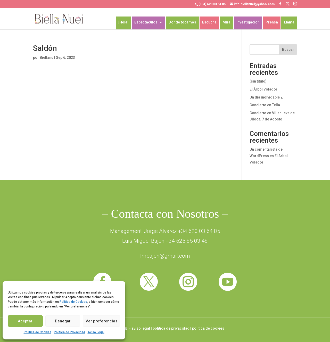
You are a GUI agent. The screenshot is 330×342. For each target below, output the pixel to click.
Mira (226, 22)
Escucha (209, 22)
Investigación (248, 22)
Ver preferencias (101, 321)
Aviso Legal (96, 332)
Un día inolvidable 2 (266, 97)
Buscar (288, 49)
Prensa (272, 22)
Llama (289, 22)
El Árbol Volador (263, 89)
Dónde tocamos (182, 22)
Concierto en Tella (265, 105)
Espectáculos (146, 22)
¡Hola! (123, 22)
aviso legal (140, 328)
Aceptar (25, 321)
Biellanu (46, 57)
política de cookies (208, 328)
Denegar (63, 321)
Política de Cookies (73, 302)
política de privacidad (171, 328)
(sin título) (258, 81)
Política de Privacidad (69, 332)
